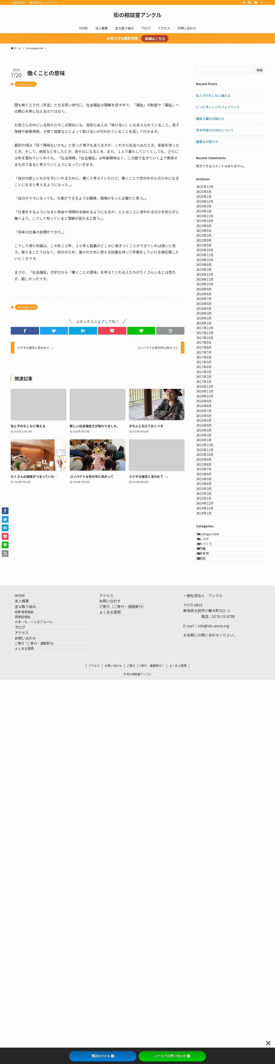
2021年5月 (208, 301)
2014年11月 (209, 805)
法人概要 (27, 939)
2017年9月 (208, 487)
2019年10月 (209, 329)
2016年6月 (208, 628)
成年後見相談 (31, 960)
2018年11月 (209, 366)
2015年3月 (208, 768)
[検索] (261, 2)
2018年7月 (208, 403)
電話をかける (102, 1056)
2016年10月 (209, 590)
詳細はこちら (155, 38)
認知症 (205, 886)
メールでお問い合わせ (172, 1056)
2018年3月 (208, 432)
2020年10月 (209, 310)
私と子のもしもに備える (213, 95)
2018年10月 (209, 375)
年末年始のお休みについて (215, 130)
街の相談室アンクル (137, 15)
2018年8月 (208, 394)
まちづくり (208, 858)
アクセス (27, 1000)
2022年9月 (208, 291)
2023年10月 (209, 254)
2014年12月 (209, 796)
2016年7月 (208, 618)
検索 (259, 70)
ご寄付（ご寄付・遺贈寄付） (42, 1020)
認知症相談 (30, 969)
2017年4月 (208, 534)
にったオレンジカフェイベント (218, 107)
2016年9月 (208, 600)
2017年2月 (208, 553)
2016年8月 (208, 609)
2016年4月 (208, 646)
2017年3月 (208, 544)
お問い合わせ (30, 1010)
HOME (25, 928)
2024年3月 (208, 226)
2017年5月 (208, 525)
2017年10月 (209, 478)
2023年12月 (209, 245)
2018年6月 (208, 413)
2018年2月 (208, 441)
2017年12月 (209, 460)
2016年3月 (208, 656)
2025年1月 (208, 207)
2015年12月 (209, 684)
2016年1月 (208, 674)
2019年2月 (208, 348)
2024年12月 (209, 217)
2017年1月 (208, 562)
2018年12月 (209, 357)
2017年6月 (208, 515)
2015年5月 (208, 749)
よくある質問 (31, 1030)
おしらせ (207, 849)
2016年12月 (209, 572)
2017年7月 (208, 506)
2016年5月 (208, 637)
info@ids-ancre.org (213, 956)
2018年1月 (208, 450)
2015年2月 (208, 777)
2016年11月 (209, 581)
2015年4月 (208, 758)
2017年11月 (209, 469)
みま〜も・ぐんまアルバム (41, 979)
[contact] (255, 2)
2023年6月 (208, 263)
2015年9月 (208, 712)
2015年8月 (208, 721)
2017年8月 (208, 497)
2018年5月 (208, 422)
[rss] (250, 2)
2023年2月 (208, 282)
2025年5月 (208, 198)
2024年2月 (208, 235)
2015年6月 (208, 740)
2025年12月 (209, 189)
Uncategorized (25, 84)
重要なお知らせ (207, 141)
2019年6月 (208, 338)
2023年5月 (208, 273)
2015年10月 (209, 702)
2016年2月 (208, 665)
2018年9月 (208, 385)
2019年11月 (209, 319)
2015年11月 (209, 693)
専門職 (205, 868)
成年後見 (207, 877)
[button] (25, 331)
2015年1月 (208, 786)
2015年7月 (208, 730)
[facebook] (244, 2)
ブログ (25, 989)
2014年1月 (208, 814)
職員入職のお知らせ (210, 118)
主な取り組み (30, 950)
